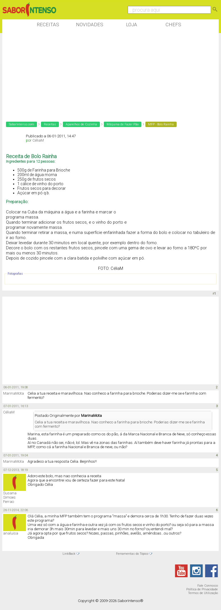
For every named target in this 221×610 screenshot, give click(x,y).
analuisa (10, 533)
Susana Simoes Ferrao (9, 497)
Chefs (173, 24)
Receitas (48, 24)
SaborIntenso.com (21, 124)
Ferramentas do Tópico (132, 554)
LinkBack (69, 554)
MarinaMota (13, 393)
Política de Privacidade (202, 589)
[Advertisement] (105, 74)
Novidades (89, 24)
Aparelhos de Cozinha (81, 124)
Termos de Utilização (203, 593)
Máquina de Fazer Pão (123, 124)
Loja (131, 24)
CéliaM (38, 140)
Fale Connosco (207, 585)
